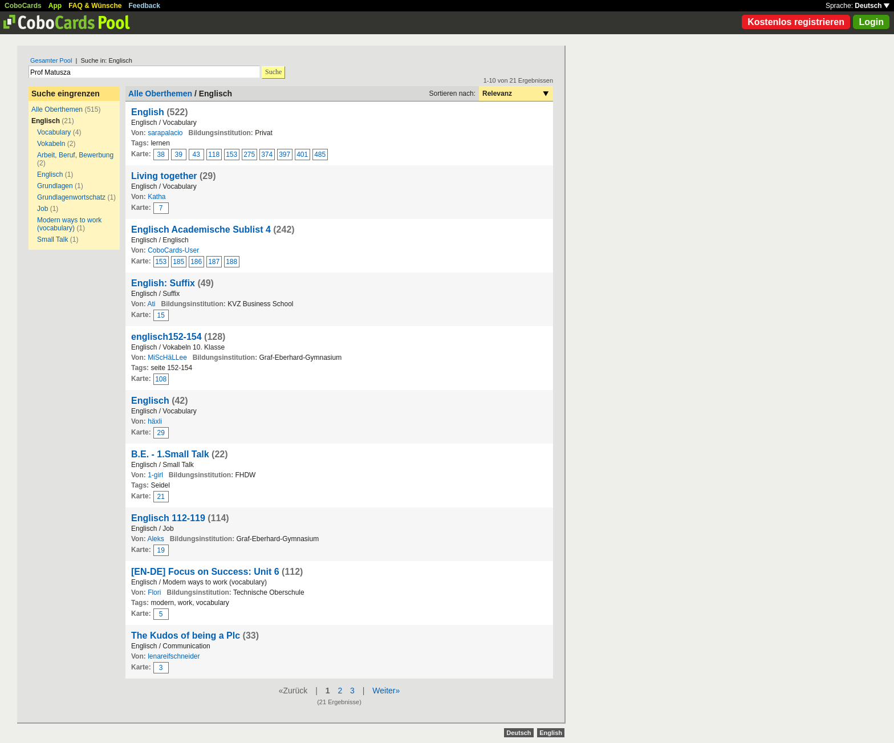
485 (320, 155)
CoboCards (23, 6)
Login (871, 22)
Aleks (155, 539)
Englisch (50, 174)
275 (249, 155)
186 (196, 262)
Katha (156, 197)
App (55, 6)
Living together (164, 176)
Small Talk (52, 239)
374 (267, 155)
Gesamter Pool (51, 60)
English (147, 112)
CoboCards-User (173, 250)
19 (161, 550)
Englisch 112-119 (168, 518)
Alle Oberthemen (57, 109)
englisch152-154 (166, 337)
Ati (151, 304)
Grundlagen (55, 186)
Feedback (144, 6)
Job (42, 209)
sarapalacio (165, 133)
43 (196, 155)
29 (161, 433)
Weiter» (386, 690)
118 (214, 155)
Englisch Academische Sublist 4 (201, 229)
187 (214, 262)
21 (161, 497)
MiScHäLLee (167, 358)
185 (178, 262)
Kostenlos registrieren (795, 22)
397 (284, 155)
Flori (154, 592)
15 (161, 315)
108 (160, 379)
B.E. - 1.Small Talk (170, 454)
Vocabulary (54, 132)
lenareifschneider (174, 656)
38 (161, 155)
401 (302, 155)
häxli (155, 421)
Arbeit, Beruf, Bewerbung (75, 155)
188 (231, 262)
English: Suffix (163, 283)
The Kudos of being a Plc (185, 635)
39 (178, 155)
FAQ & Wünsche (94, 6)
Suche (273, 72)
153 (231, 155)
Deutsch (872, 6)
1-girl (155, 475)
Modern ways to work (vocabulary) (69, 224)
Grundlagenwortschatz (71, 197)
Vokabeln (51, 144)
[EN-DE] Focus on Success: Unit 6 (205, 571)
